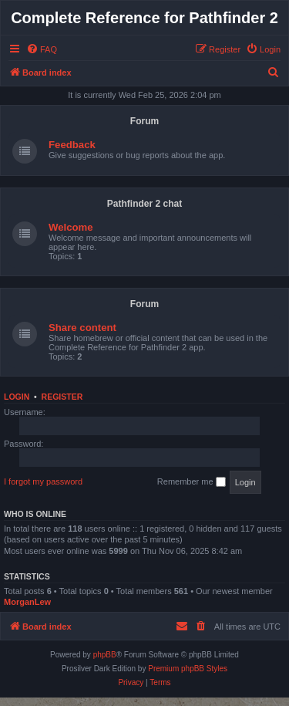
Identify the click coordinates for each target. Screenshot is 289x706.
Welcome (71, 227)
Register (62, 396)
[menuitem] (41, 49)
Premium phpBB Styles (187, 668)
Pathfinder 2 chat (144, 203)
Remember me (191, 482)
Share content (82, 327)
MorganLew (27, 601)
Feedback (72, 144)
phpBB (104, 654)
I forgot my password (43, 481)
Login (16, 396)
